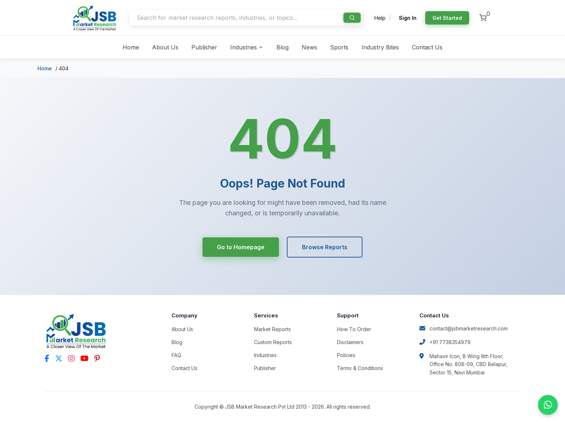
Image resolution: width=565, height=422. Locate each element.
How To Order (354, 329)
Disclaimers (350, 342)
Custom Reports (273, 342)
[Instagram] (71, 358)
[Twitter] (58, 358)
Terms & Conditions (360, 368)
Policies (346, 355)
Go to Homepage (240, 247)
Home (131, 47)
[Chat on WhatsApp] (548, 405)
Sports (339, 47)
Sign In (408, 18)
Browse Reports (325, 247)
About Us (165, 47)
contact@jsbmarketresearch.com (463, 328)
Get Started (447, 18)
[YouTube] (84, 358)
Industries (246, 47)
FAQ (176, 355)
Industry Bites (380, 47)
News (309, 47)
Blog (282, 47)
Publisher (204, 47)
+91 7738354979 (445, 342)
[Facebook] (47, 358)
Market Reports (272, 329)
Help (380, 18)
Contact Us (427, 47)
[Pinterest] (97, 358)
